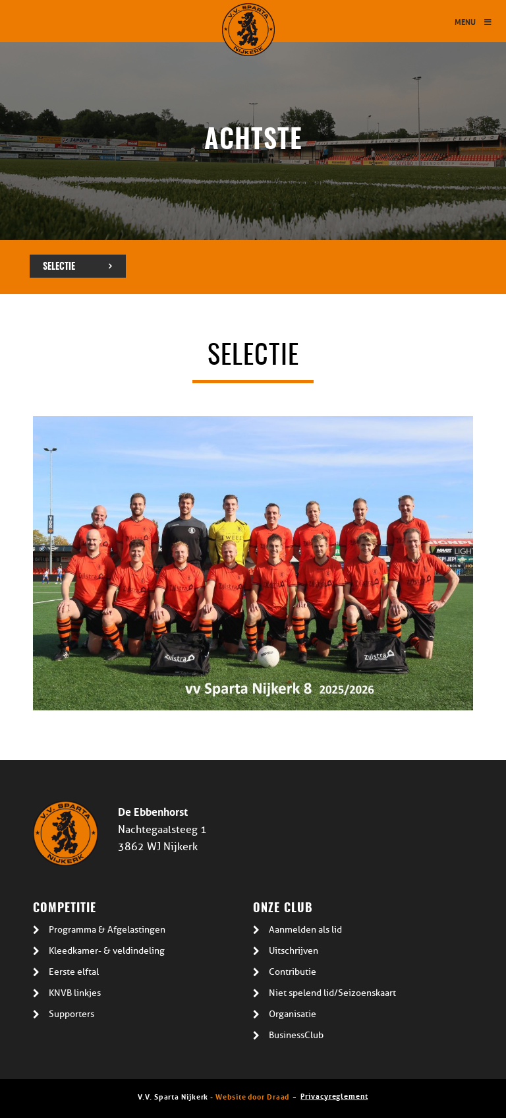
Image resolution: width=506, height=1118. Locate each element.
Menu (474, 21)
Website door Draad (252, 1096)
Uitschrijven (293, 950)
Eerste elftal (74, 972)
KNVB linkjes (75, 993)
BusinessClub (296, 1035)
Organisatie (292, 1014)
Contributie (292, 972)
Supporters (71, 1014)
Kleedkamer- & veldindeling (107, 950)
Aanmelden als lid (305, 929)
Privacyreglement (334, 1095)
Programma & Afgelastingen (107, 929)
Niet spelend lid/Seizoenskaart (332, 993)
